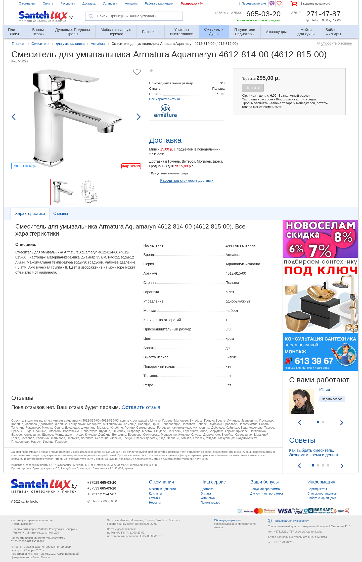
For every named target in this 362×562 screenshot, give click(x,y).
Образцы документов (227, 520)
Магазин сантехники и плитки (42, 20)
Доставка (89, 3)
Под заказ (253, 88)
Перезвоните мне (252, 3)
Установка (110, 3)
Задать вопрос (332, 399)
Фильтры (333, 29)
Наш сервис (213, 481)
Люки (14, 29)
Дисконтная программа (266, 493)
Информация (321, 481)
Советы (302, 440)
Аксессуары (276, 31)
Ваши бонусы (264, 481)
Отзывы (60, 213)
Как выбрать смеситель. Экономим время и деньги (313, 452)
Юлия (324, 390)
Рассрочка (68, 3)
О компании (27, 3)
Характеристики (30, 213)
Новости (155, 502)
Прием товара (210, 502)
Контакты (131, 3)
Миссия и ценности (162, 489)
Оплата (48, 3)
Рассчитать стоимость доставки (186, 180)
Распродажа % (192, 3)
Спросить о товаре (336, 43)
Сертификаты (317, 489)
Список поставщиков (322, 493)
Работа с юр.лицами (159, 3)
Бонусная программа (265, 489)
